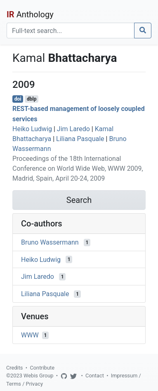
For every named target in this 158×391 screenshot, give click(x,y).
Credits (14, 368)
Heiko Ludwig (32, 129)
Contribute (42, 368)
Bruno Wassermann (50, 242)
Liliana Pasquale (80, 139)
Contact (94, 375)
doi (17, 99)
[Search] (70, 30)
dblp (31, 99)
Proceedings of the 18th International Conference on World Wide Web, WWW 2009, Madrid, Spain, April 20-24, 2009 (77, 168)
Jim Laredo (73, 129)
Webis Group (39, 375)
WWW (30, 335)
